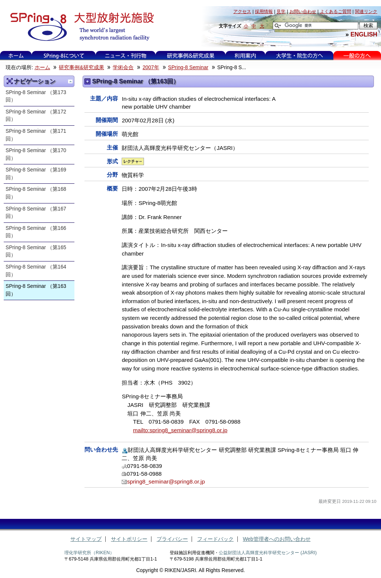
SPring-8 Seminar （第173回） (36, 96)
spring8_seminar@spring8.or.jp (166, 481)
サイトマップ (86, 539)
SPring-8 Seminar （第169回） (36, 173)
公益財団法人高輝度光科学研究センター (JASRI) (268, 552)
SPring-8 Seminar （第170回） (36, 154)
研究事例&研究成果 (190, 55)
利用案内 (245, 55)
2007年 (151, 67)
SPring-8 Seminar (188, 67)
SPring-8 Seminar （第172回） (36, 115)
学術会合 (123, 67)
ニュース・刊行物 (126, 55)
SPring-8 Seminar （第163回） (36, 290)
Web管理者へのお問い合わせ (277, 539)
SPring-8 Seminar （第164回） (36, 270)
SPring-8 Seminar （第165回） (36, 251)
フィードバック (215, 539)
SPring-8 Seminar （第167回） (36, 212)
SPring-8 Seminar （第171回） (36, 135)
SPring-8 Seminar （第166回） (36, 232)
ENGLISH (363, 34)
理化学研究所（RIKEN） (89, 552)
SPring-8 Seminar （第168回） (36, 193)
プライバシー (172, 539)
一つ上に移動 (70, 81)
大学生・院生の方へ (299, 55)
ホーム (16, 55)
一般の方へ (357, 55)
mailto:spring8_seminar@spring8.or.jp (180, 430)
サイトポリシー (129, 539)
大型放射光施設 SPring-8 (79, 26)
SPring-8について (63, 55)
